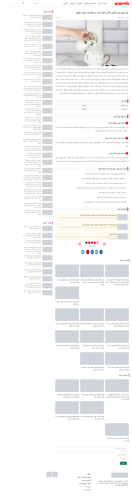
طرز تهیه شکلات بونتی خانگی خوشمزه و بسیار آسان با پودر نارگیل (57, 326)
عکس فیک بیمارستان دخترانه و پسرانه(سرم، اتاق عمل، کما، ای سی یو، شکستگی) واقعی (22, 235)
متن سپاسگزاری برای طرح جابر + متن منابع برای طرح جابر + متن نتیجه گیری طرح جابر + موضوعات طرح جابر (22, 177)
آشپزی (55, 3)
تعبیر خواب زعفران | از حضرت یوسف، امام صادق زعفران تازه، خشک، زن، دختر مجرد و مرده (22, 67)
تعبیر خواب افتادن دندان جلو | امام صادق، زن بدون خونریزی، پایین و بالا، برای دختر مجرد (22, 205)
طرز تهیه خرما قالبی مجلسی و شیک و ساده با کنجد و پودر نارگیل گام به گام (107, 326)
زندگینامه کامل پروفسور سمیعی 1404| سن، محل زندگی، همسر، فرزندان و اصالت (22, 170)
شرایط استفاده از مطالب (74, 481)
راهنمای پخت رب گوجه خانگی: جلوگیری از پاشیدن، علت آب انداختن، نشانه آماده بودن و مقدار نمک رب (107, 399)
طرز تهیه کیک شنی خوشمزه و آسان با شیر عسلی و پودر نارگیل (108, 371)
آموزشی (62, 3)
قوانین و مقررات (76, 484)
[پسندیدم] (94, 243)
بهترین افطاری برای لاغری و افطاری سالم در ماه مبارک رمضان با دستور (57, 421)
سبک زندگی (92, 3)
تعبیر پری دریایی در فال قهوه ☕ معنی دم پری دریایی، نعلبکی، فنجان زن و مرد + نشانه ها (22, 60)
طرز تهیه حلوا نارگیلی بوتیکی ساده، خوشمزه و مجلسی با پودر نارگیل (82, 371)
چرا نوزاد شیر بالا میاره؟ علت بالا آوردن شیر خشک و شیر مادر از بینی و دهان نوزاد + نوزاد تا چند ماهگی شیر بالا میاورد (107, 282)
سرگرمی (69, 3)
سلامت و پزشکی (80, 3)
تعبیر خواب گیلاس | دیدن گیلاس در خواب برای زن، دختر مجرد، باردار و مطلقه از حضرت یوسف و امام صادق (22, 148)
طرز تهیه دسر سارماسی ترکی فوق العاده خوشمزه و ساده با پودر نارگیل (82, 326)
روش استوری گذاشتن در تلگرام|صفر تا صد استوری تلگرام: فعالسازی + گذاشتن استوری (22, 141)
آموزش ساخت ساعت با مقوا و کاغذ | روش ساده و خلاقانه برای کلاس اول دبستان (22, 212)
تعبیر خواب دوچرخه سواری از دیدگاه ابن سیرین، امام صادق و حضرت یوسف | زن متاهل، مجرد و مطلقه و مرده (22, 88)
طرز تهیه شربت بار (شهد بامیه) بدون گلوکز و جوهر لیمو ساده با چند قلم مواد (58, 398)
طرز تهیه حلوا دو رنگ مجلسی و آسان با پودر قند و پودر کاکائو (58, 348)
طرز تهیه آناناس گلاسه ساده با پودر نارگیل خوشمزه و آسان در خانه (83, 348)
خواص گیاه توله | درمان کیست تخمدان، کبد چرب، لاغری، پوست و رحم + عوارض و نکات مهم (23, 155)
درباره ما (78, 490)
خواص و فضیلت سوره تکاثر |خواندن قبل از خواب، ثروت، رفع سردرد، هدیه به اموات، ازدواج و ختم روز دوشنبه (22, 191)
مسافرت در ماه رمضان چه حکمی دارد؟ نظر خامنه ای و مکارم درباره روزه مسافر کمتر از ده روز (22, 31)
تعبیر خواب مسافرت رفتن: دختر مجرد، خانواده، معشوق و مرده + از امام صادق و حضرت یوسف (22, 127)
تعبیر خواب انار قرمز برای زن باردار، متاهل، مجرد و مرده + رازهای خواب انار (22, 198)
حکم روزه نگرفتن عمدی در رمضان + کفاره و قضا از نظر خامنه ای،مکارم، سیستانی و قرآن (22, 53)
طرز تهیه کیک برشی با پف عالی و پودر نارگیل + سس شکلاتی (57, 304)
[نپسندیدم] (69, 243)
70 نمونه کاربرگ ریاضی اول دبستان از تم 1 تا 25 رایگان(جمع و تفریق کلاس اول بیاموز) (22, 95)
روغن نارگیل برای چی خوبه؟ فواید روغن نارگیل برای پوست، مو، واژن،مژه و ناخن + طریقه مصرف (82, 282)
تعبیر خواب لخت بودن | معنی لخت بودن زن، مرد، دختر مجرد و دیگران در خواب (22, 46)
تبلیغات (79, 478)
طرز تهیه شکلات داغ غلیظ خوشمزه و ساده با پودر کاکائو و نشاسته (108, 348)
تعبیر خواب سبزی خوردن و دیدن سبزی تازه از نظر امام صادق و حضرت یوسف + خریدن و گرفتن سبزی (22, 285)
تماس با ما (77, 493)
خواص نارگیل (103, 234)
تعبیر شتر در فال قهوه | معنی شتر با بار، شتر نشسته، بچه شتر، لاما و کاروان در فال (22, 74)
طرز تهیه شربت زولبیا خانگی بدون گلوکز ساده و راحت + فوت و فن (82, 421)
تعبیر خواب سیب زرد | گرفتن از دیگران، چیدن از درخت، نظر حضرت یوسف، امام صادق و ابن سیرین (22, 184)
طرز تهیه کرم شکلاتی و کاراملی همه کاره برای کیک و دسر (108, 443)
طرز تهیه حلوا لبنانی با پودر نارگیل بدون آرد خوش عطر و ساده (58, 281)
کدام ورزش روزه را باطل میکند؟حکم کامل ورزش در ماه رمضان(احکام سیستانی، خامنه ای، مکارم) (22, 24)
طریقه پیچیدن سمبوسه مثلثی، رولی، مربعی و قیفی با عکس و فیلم (83, 398)
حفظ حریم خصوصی (75, 487)
